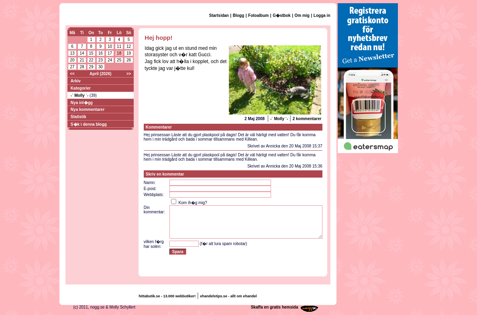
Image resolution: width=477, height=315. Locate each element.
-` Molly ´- (80, 95)
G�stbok (281, 15)
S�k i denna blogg (89, 124)
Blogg (238, 15)
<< (72, 74)
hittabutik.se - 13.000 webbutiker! (167, 296)
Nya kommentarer (87, 109)
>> (128, 74)
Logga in (322, 15)
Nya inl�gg (82, 102)
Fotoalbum (258, 15)
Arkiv (76, 81)
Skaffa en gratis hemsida (274, 307)
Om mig (302, 15)
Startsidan (219, 15)
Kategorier (81, 88)
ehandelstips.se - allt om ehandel (228, 296)
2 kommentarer (307, 119)
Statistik (78, 117)
